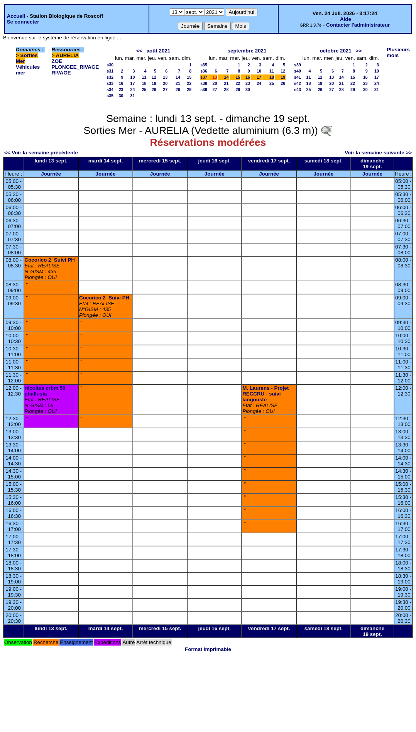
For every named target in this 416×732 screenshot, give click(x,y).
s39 (203, 89)
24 (132, 89)
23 (121, 89)
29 (189, 89)
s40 (297, 71)
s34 (110, 89)
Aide (345, 19)
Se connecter (23, 22)
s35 (110, 95)
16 (121, 83)
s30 (110, 65)
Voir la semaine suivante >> (378, 153)
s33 (110, 83)
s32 (110, 77)
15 (189, 77)
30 (121, 95)
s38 (203, 83)
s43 (297, 89)
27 (165, 89)
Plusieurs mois (398, 52)
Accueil (16, 16)
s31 (110, 71)
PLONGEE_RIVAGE (75, 67)
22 (189, 83)
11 (144, 77)
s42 (297, 83)
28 (178, 89)
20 (165, 83)
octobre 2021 (335, 51)
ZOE (57, 61)
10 (132, 77)
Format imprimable (208, 649)
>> (359, 51)
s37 (203, 77)
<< (139, 51)
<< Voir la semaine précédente (41, 153)
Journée (51, 174)
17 (132, 83)
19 (154, 83)
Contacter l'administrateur (358, 25)
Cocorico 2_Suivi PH (50, 260)
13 (165, 77)
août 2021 (159, 51)
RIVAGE (61, 73)
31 (132, 95)
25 (144, 89)
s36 (203, 71)
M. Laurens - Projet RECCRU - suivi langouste (265, 393)
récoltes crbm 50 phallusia (45, 391)
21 (178, 83)
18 (144, 83)
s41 (297, 77)
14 (178, 77)
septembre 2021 (247, 51)
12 (154, 77)
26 (154, 89)
